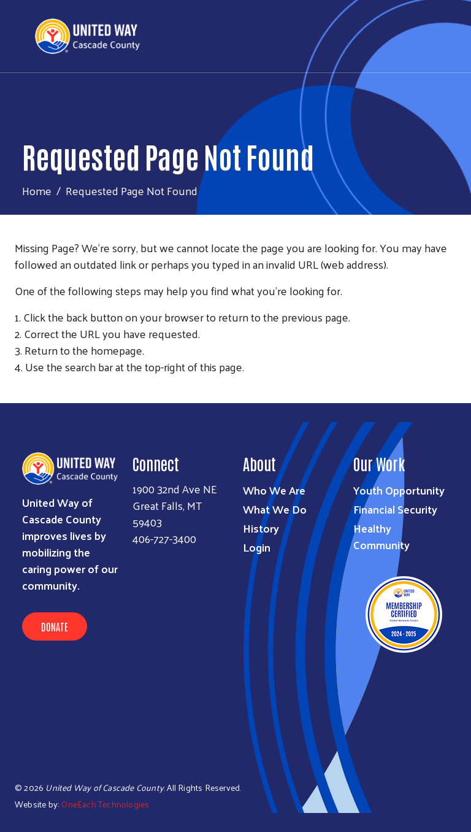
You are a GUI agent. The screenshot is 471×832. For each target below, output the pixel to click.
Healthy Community (381, 536)
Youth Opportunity (399, 489)
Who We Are (274, 489)
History (261, 527)
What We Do (275, 508)
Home (37, 190)
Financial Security (395, 508)
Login (256, 547)
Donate (54, 626)
